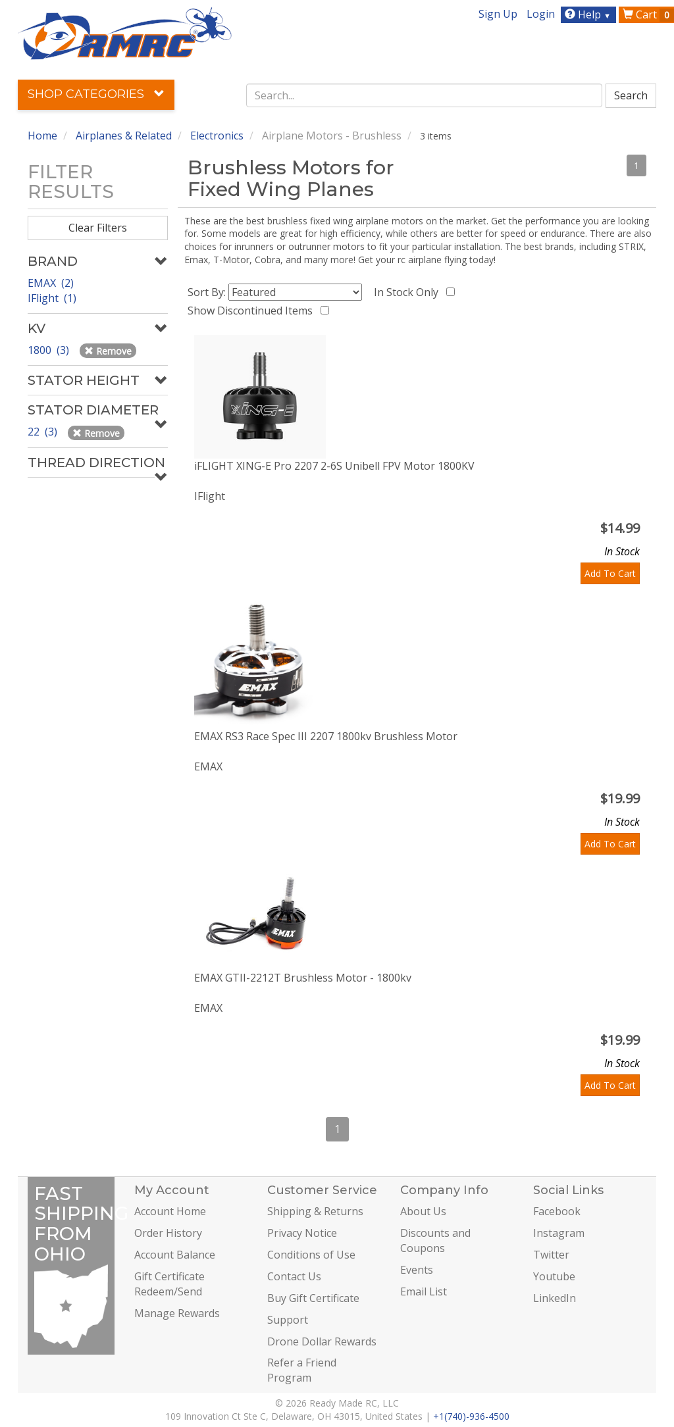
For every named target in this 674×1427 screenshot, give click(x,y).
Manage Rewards (177, 1313)
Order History (168, 1233)
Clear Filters (97, 227)
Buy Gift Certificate (313, 1298)
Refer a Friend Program (301, 1370)
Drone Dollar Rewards (321, 1341)
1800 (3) (50, 350)
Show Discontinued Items (253, 310)
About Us (423, 1211)
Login (541, 14)
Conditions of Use (311, 1254)
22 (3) (44, 431)
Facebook (557, 1211)
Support (287, 1320)
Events (416, 1270)
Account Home (170, 1211)
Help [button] (589, 14)
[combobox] (424, 95)
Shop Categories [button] (96, 94)
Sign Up (498, 14)
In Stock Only (409, 292)
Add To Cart (610, 573)
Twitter (551, 1254)
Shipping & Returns (315, 1211)
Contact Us (294, 1276)
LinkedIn (554, 1298)
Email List (423, 1291)
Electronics (217, 135)
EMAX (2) (51, 283)
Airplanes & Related (124, 135)
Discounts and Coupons (435, 1240)
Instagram (558, 1233)
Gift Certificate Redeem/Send (169, 1284)
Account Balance (174, 1254)
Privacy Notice (302, 1233)
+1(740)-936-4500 (471, 1416)
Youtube (554, 1276)
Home (42, 135)
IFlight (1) (52, 298)
